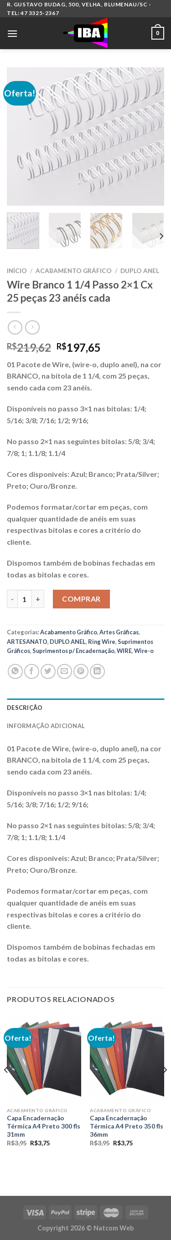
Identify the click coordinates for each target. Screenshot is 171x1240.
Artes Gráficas (119, 632)
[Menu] (12, 33)
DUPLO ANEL (139, 270)
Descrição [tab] (24, 707)
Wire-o (144, 650)
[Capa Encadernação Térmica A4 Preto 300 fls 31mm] (44, 1058)
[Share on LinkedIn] (97, 671)
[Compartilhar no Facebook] (31, 671)
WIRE (124, 650)
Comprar (81, 598)
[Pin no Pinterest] (80, 671)
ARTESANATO (27, 641)
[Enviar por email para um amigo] (64, 671)
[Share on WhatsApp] (15, 671)
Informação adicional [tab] (46, 725)
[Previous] (6, 1088)
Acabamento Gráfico (74, 270)
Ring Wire (101, 641)
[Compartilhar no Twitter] (48, 671)
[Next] (161, 236)
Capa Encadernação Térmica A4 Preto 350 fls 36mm (126, 1126)
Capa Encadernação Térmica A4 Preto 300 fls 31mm (43, 1126)
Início (17, 270)
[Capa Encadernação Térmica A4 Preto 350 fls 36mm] (127, 1058)
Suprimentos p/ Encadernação (73, 650)
